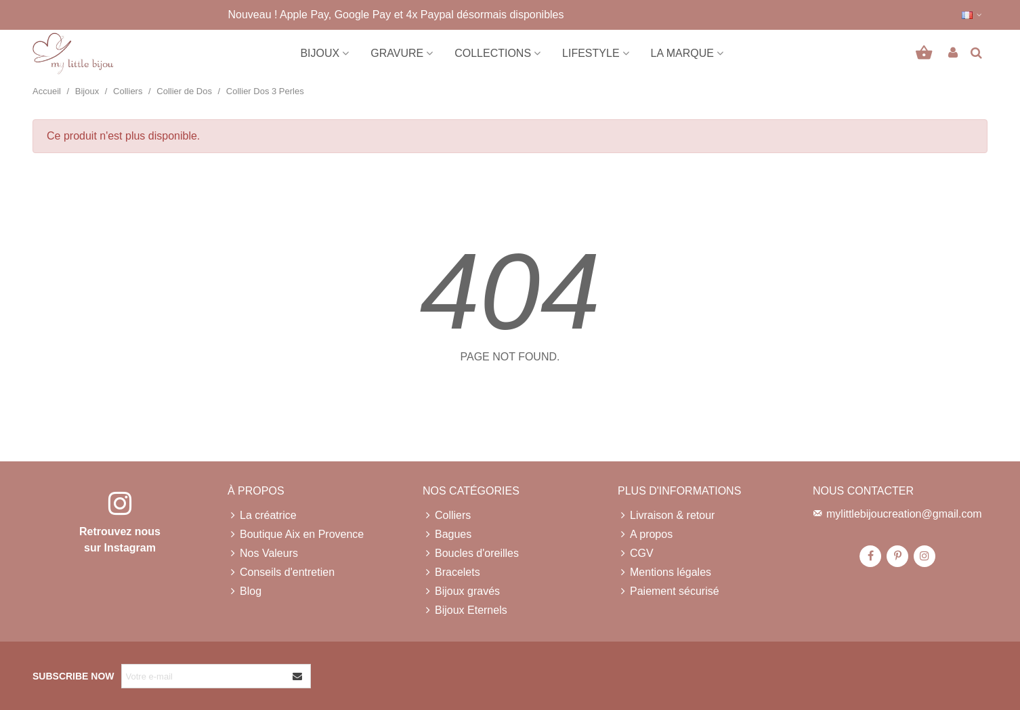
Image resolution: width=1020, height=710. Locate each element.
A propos (645, 534)
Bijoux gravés (461, 591)
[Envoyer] (298, 676)
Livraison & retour (666, 515)
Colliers (447, 515)
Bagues (447, 534)
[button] (972, 15)
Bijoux (319, 53)
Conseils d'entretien (281, 572)
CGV (636, 553)
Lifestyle (590, 53)
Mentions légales (664, 572)
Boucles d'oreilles (471, 553)
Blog (244, 591)
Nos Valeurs (263, 553)
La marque (682, 53)
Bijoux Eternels (465, 610)
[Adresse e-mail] (204, 676)
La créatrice (262, 515)
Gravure (396, 53)
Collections (492, 53)
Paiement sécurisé (668, 591)
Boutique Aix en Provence (296, 534)
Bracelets (451, 572)
